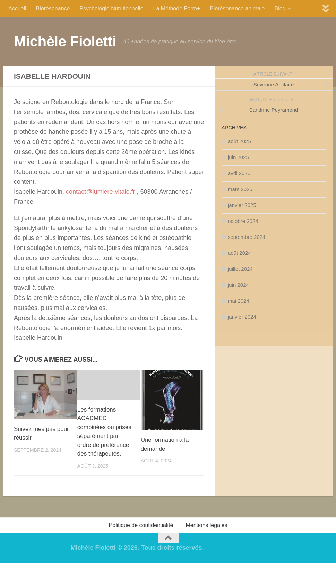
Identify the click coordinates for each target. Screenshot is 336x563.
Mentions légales (206, 525)
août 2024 (239, 253)
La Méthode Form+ (176, 8)
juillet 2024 (240, 269)
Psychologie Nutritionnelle (111, 8)
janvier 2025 (242, 205)
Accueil (17, 8)
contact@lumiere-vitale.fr (100, 191)
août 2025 (239, 141)
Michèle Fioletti (65, 41)
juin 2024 (238, 285)
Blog (279, 8)
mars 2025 (240, 189)
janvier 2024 (242, 317)
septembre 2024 (246, 237)
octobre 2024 (243, 221)
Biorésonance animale (237, 8)
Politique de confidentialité (141, 525)
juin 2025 (238, 157)
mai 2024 (238, 301)
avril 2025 (239, 173)
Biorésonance (53, 8)
